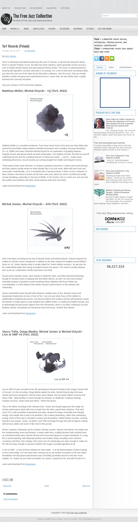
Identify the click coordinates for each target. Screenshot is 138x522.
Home (4, 28)
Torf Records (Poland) (15, 46)
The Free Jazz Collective (32, 15)
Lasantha (74, 519)
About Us (6, 8)
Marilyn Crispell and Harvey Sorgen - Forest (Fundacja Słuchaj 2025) (118, 192)
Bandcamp (30, 186)
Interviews (78, 28)
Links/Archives (125, 67)
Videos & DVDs (38, 28)
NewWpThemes (50, 519)
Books (26, 28)
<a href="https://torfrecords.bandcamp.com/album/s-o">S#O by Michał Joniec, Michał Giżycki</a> (45, 321)
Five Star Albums (105, 28)
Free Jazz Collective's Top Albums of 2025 (117, 157)
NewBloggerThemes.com (92, 519)
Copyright (65, 8)
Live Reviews (64, 28)
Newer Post (7, 486)
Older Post (86, 486)
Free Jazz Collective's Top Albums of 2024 (117, 172)
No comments (30, 51)
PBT (80, 519)
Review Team (20, 8)
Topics (111, 67)
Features (52, 28)
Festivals (90, 28)
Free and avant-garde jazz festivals (109, 143)
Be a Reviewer (36, 8)
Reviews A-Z (15, 28)
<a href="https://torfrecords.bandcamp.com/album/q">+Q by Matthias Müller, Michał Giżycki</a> (45, 193)
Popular (100, 67)
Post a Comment (11, 499)
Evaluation (51, 8)
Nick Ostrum (10, 56)
